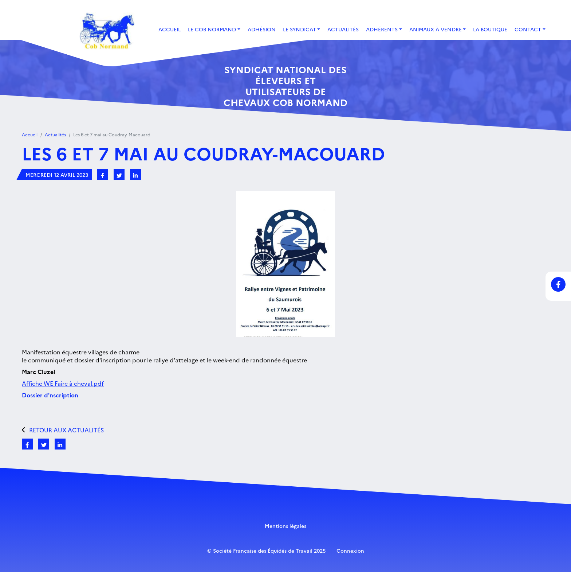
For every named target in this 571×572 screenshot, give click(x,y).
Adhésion (262, 29)
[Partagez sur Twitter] (119, 174)
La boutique (490, 29)
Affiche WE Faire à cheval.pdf (63, 383)
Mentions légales (285, 525)
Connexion (350, 550)
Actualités (343, 29)
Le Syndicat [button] (299, 29)
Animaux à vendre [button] (435, 29)
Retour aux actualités (63, 430)
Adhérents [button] (382, 29)
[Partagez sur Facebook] (102, 174)
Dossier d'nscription (50, 395)
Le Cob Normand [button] (212, 29)
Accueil (169, 29)
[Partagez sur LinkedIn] (135, 174)
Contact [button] (528, 29)
